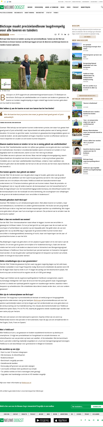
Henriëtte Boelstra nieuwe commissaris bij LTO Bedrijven (91, 151)
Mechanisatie (18, 13)
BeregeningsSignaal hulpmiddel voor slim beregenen (90, 65)
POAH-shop (68, 2)
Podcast (76, 7)
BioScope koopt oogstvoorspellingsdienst (91, 160)
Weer (48, 414)
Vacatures (61, 2)
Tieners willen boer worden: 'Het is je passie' (92, 141)
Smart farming (29, 13)
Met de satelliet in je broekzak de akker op (90, 87)
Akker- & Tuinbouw (51, 7)
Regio (62, 7)
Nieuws (30, 7)
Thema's (55, 13)
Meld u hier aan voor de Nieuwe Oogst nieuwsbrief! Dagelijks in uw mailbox (27, 406)
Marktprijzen (85, 7)
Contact (15, 414)
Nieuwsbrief (94, 2)
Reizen (55, 414)
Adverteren (64, 414)
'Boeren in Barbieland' (90, 103)
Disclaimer (96, 414)
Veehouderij (39, 7)
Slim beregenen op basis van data (92, 56)
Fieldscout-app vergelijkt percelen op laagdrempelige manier (92, 170)
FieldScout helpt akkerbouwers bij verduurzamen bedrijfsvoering (88, 76)
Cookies (78, 414)
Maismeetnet (40, 13)
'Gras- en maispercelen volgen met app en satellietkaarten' (90, 122)
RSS (72, 414)
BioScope (37, 300)
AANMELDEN (97, 407)
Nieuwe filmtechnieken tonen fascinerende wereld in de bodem (92, 132)
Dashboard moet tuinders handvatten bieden (91, 113)
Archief (41, 414)
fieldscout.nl (26, 383)
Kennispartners (76, 2)
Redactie (24, 414)
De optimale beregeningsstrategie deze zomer (92, 47)
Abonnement (85, 2)
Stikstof (49, 13)
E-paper (101, 2)
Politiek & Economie (6, 13)
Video (68, 7)
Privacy (87, 414)
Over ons (6, 414)
